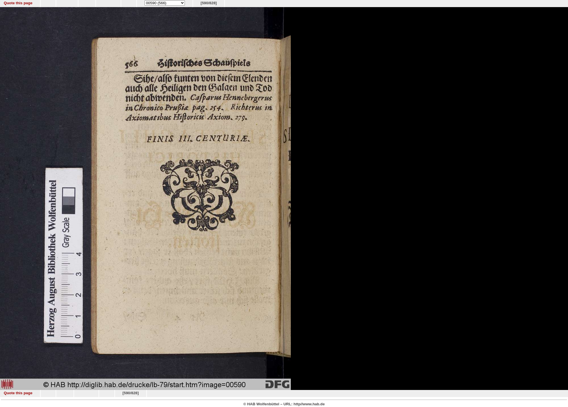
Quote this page (18, 3)
